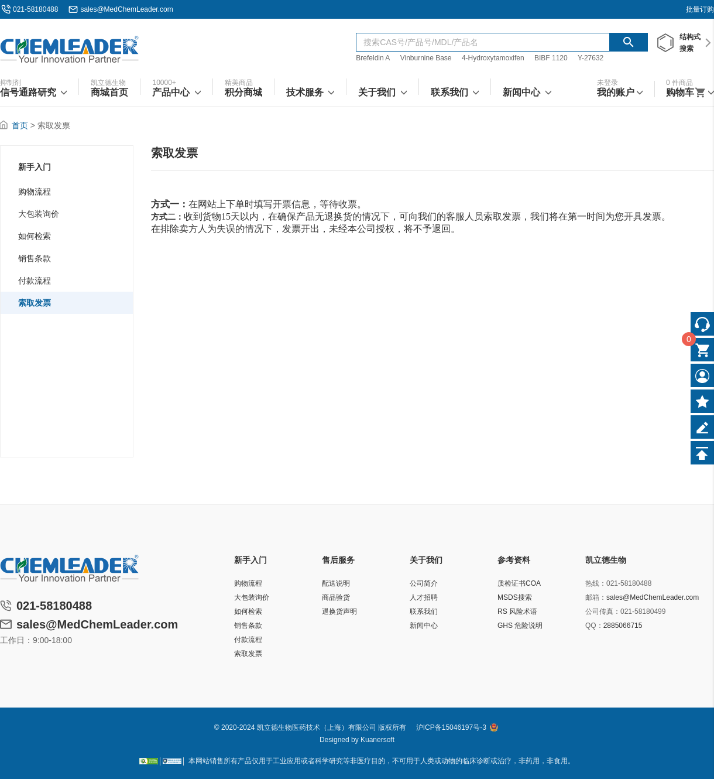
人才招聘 (424, 597)
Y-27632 (590, 58)
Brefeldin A (373, 58)
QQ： (594, 625)
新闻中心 (424, 625)
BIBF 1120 (551, 58)
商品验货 (336, 597)
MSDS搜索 (514, 597)
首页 (20, 125)
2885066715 (623, 625)
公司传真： (602, 611)
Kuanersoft (377, 740)
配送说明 (336, 583)
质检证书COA (519, 583)
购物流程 (34, 191)
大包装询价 (38, 213)
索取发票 (34, 303)
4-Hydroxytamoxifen (493, 58)
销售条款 (34, 258)
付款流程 (34, 280)
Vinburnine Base (426, 58)
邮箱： (595, 597)
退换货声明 (339, 611)
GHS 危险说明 (520, 625)
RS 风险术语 (517, 611)
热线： (595, 583)
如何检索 (34, 236)
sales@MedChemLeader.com (126, 9)
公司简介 (424, 583)
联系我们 (424, 611)
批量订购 (700, 9)
